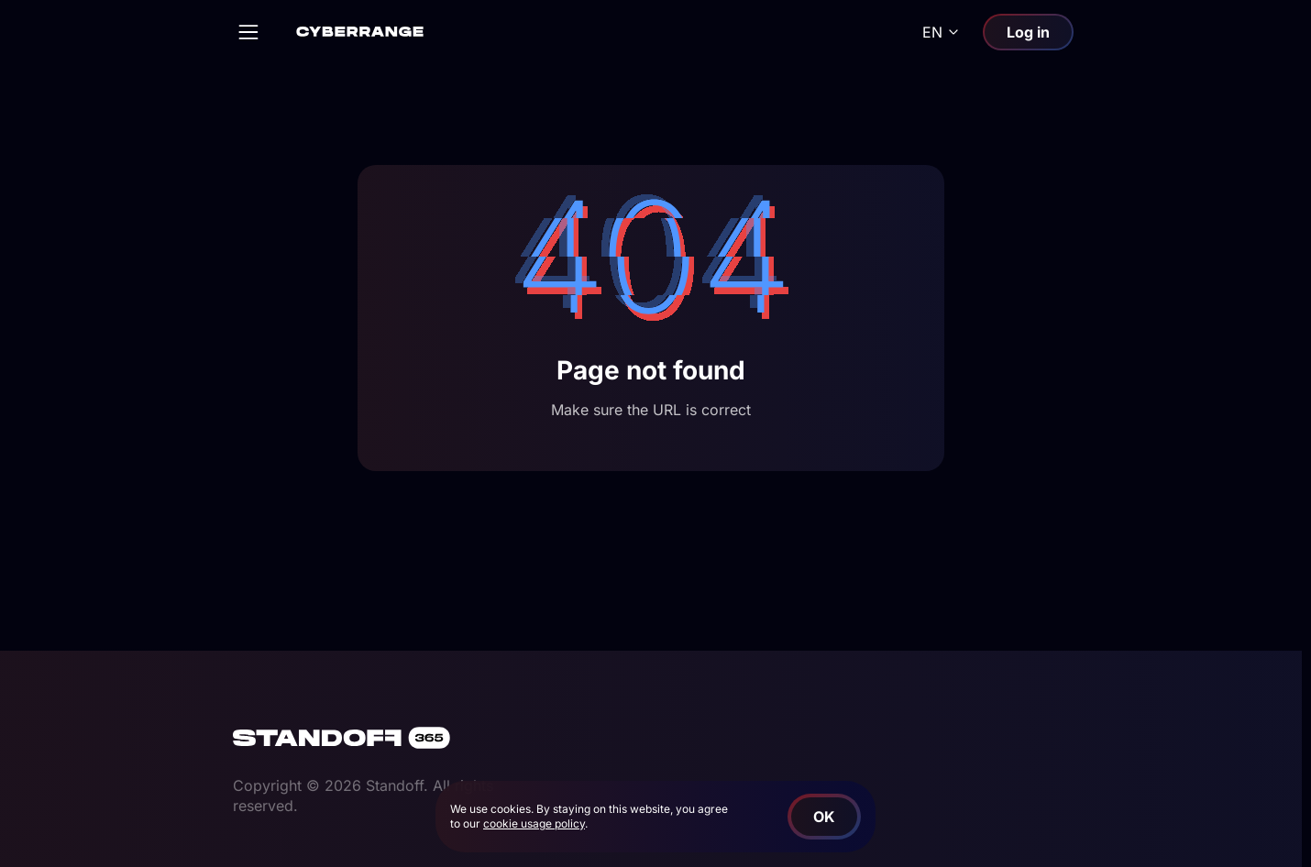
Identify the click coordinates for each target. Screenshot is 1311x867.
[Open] (248, 32)
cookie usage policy (534, 823)
